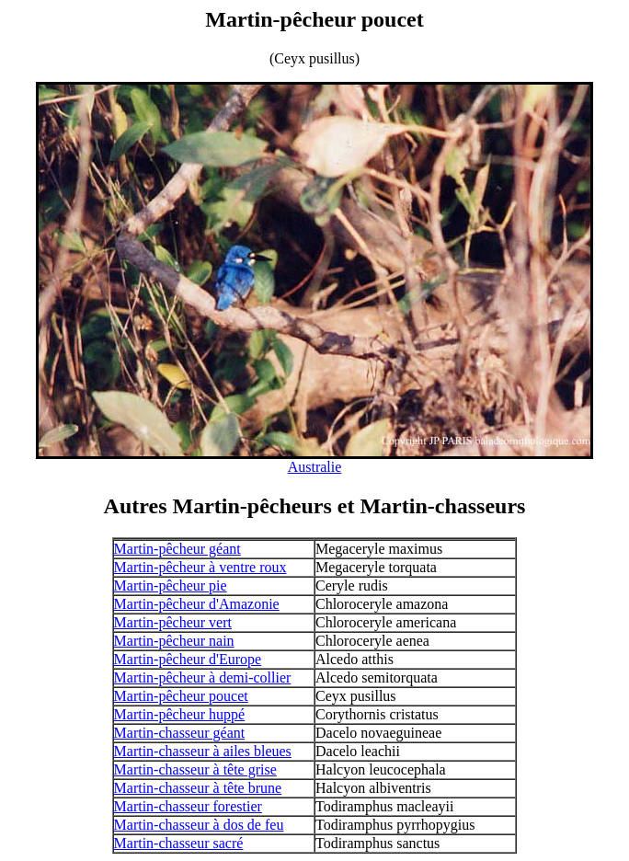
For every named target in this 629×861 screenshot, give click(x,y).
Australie (315, 467)
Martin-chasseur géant (180, 732)
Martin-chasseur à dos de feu (199, 824)
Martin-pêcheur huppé (180, 714)
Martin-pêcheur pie (170, 585)
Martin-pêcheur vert (173, 622)
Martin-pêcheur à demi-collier (203, 677)
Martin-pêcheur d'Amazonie (197, 604)
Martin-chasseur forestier (188, 806)
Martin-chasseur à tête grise (195, 769)
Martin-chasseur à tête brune (198, 788)
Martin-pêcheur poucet (181, 696)
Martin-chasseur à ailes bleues (203, 751)
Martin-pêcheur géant (177, 549)
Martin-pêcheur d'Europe (188, 659)
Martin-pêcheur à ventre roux (200, 567)
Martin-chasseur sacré (179, 843)
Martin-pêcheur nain (174, 641)
